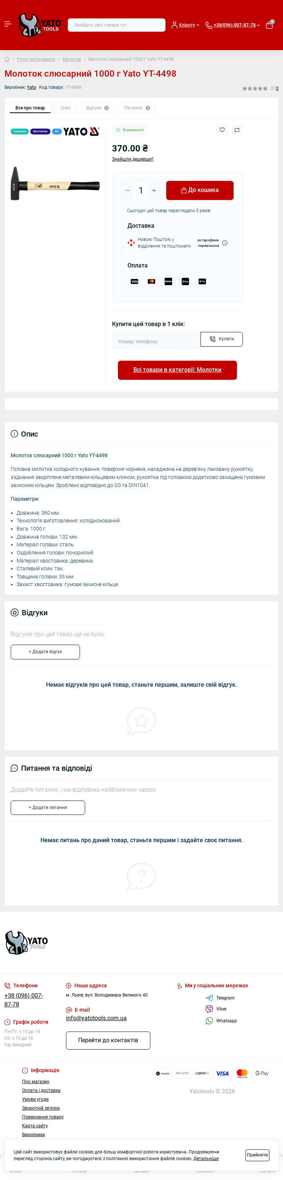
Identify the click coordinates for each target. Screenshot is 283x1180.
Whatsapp (221, 1021)
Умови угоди (35, 1099)
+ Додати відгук (45, 651)
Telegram (220, 998)
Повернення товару (43, 1117)
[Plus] (154, 190)
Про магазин (35, 1081)
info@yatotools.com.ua (96, 1018)
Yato (31, 87)
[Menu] (8, 25)
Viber (216, 1009)
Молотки (72, 59)
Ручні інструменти (36, 59)
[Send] (221, 339)
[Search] (159, 25)
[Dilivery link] (225, 242)
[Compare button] (237, 130)
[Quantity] (140, 190)
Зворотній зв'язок (41, 1108)
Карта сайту (35, 1125)
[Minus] (127, 190)
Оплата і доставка (41, 1090)
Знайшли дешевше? (133, 159)
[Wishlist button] (222, 130)
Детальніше (206, 1158)
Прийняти (257, 1155)
